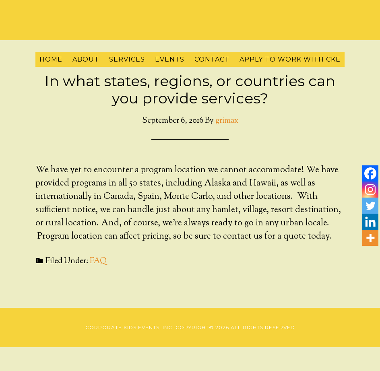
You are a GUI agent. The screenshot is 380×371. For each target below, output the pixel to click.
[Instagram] (370, 189)
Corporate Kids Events (190, 18)
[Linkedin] (370, 222)
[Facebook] (370, 173)
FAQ (98, 261)
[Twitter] (370, 206)
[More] (370, 238)
